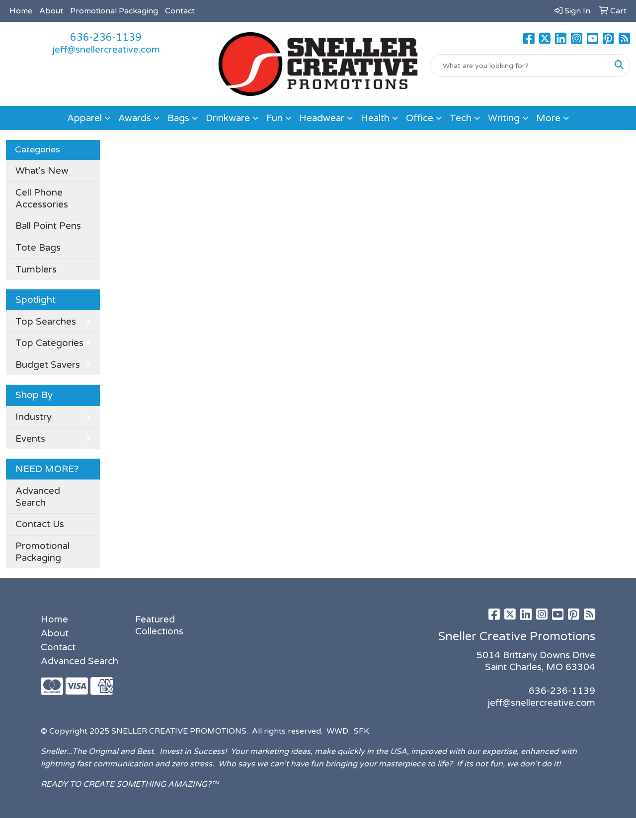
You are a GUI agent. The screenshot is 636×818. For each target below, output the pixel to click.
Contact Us (39, 524)
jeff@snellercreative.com (106, 49)
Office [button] (419, 118)
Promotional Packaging (114, 11)
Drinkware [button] (228, 118)
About (51, 11)
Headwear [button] (321, 118)
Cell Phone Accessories (41, 198)
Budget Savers (47, 364)
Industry (33, 416)
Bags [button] (178, 118)
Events (30, 438)
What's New (42, 170)
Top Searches (45, 321)
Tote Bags (38, 247)
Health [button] (375, 118)
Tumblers (36, 269)
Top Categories (49, 343)
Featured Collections (159, 625)
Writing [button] (504, 118)
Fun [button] (274, 118)
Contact (180, 11)
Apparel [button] (84, 118)
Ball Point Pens (48, 225)
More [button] (548, 118)
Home (20, 11)
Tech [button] (461, 118)
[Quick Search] (519, 65)
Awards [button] (134, 118)
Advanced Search (37, 496)
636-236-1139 (106, 38)
